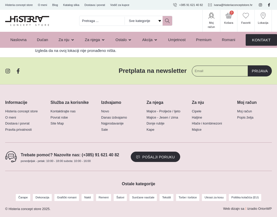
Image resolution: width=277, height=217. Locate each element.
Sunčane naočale (143, 197)
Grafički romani (67, 197)
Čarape (24, 197)
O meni (42, 4)
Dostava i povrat (94, 4)
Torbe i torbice (187, 197)
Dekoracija (43, 197)
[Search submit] (167, 21)
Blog (55, 4)
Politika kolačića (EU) (243, 197)
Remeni (104, 197)
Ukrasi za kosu (213, 197)
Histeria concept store (19, 4)
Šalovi (121, 197)
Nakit (88, 197)
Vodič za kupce (119, 4)
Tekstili (166, 197)
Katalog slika (71, 4)
